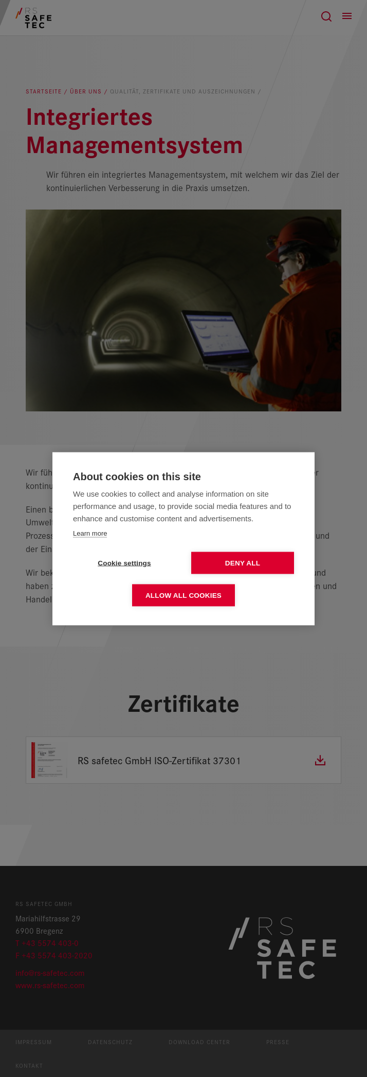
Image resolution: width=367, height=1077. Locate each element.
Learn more (90, 533)
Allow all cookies (183, 595)
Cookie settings (124, 562)
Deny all (242, 562)
